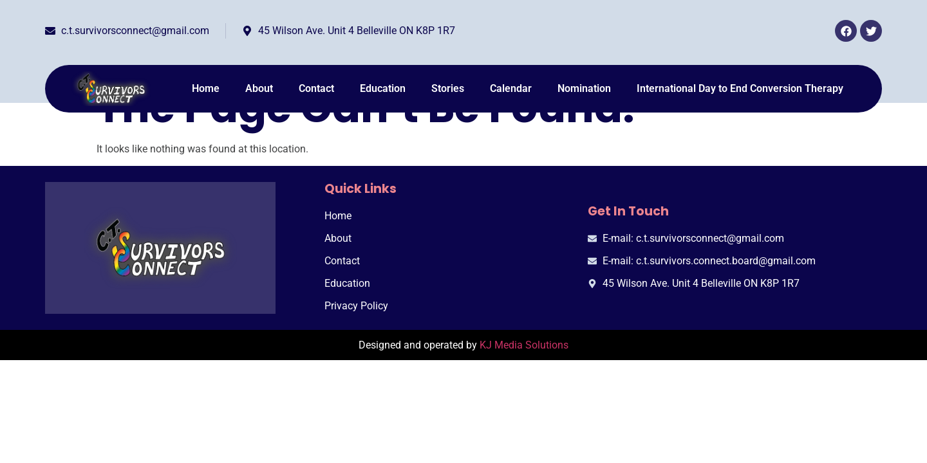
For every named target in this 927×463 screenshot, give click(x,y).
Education (383, 88)
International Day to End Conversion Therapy (740, 88)
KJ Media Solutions (524, 345)
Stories (447, 88)
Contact (316, 88)
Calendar (511, 88)
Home (206, 88)
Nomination (584, 88)
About (259, 88)
